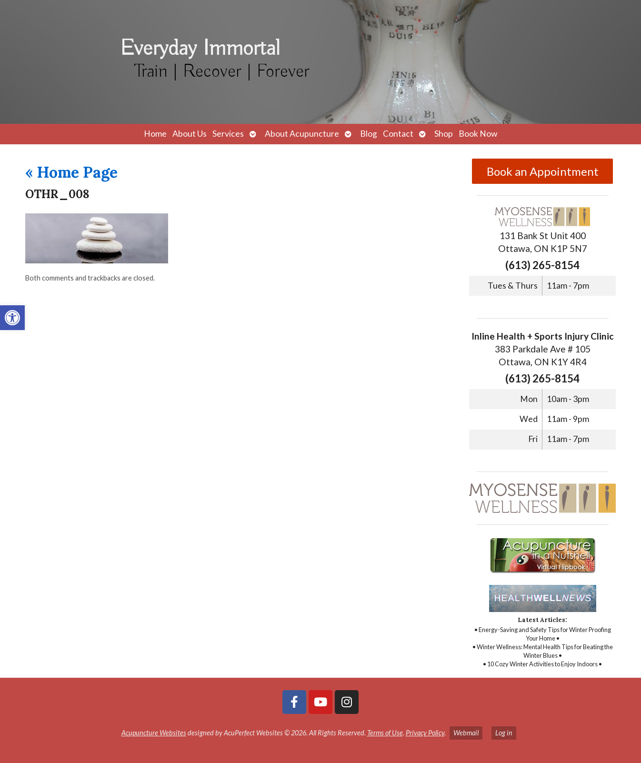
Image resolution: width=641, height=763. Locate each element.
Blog (368, 134)
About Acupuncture (302, 134)
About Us (189, 134)
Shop (443, 134)
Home (155, 134)
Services (228, 134)
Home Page (71, 172)
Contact (398, 134)
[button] (12, 317)
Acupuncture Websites (153, 733)
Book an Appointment (543, 171)
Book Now (478, 134)
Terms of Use (385, 733)
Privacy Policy (425, 733)
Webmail (466, 733)
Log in (503, 733)
